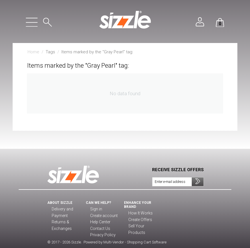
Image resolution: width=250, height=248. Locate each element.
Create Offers (139, 220)
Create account (103, 216)
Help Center (100, 222)
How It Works (139, 213)
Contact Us (99, 229)
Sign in (95, 209)
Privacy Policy (101, 235)
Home (33, 51)
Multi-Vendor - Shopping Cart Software (134, 242)
